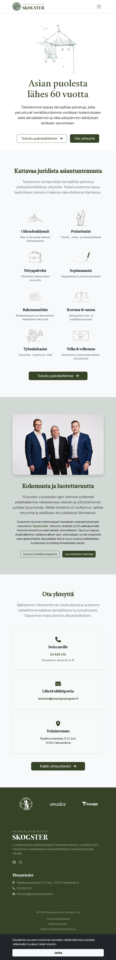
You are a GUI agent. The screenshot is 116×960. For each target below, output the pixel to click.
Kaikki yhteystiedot (58, 766)
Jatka (58, 953)
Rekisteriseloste (58, 923)
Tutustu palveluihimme (42, 138)
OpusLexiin (40, 526)
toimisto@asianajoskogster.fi (58, 698)
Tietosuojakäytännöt (58, 918)
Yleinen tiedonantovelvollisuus (58, 929)
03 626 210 (58, 654)
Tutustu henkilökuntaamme (40, 554)
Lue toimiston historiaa (79, 554)
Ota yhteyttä (84, 138)
